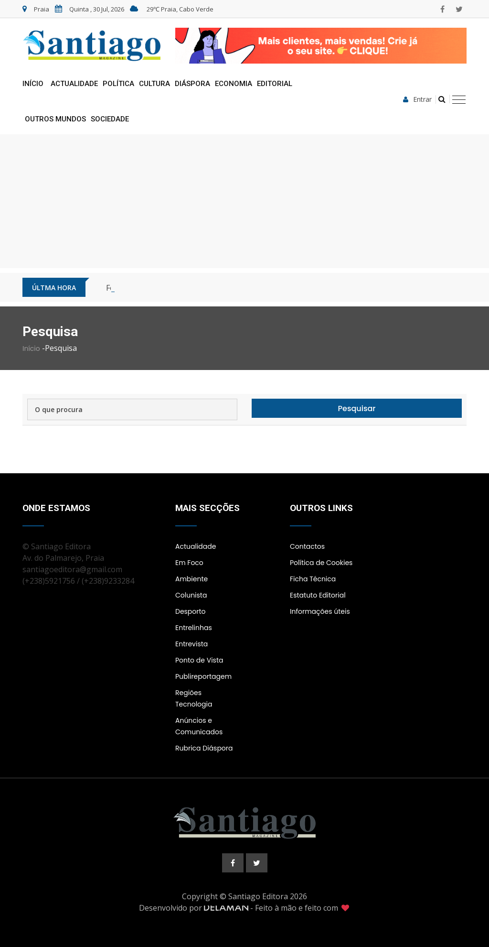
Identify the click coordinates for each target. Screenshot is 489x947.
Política (118, 83)
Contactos (307, 546)
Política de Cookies (321, 562)
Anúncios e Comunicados (199, 726)
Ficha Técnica (313, 579)
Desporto (190, 611)
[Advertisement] (244, 201)
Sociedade (110, 119)
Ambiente (191, 579)
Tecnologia (193, 704)
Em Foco (189, 562)
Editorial (274, 83)
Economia (233, 83)
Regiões (188, 692)
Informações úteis (320, 611)
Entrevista (191, 644)
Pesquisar (357, 408)
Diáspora (192, 83)
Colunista (191, 595)
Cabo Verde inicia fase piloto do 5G (168, 288)
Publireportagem (203, 676)
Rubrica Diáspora (204, 748)
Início (32, 83)
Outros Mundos (55, 119)
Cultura (154, 83)
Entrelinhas (193, 627)
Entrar (417, 99)
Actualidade (74, 83)
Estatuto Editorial (318, 595)
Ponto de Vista (199, 660)
